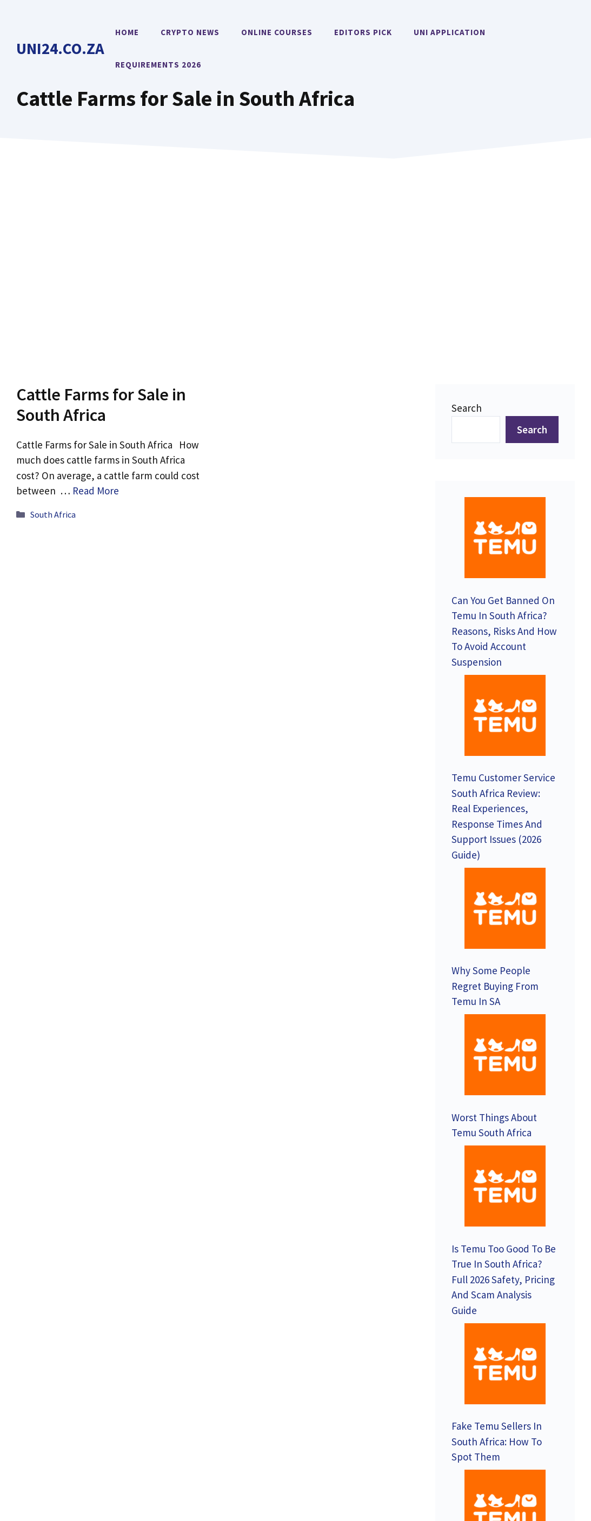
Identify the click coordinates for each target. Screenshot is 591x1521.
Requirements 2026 (158, 64)
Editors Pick (363, 32)
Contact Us (54, 1300)
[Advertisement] (295, 255)
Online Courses (277, 32)
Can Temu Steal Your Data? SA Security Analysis (496, 1100)
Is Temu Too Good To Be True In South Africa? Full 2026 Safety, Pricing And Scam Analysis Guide (503, 931)
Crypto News (190, 32)
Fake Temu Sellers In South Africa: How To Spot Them (496, 1023)
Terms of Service (542, 1437)
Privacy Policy (465, 1437)
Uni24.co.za (60, 48)
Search (466, 407)
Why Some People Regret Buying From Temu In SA (495, 777)
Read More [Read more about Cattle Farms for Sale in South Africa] (95, 490)
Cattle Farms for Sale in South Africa (101, 405)
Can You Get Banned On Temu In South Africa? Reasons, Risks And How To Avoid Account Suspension (504, 561)
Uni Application (450, 32)
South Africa (53, 514)
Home (127, 32)
